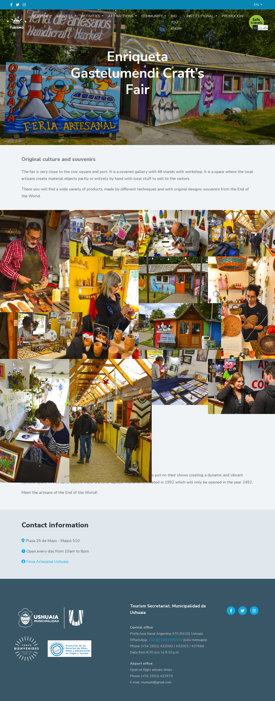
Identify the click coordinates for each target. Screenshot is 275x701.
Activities (92, 18)
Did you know (174, 24)
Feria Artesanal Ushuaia (47, 561)
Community (152, 18)
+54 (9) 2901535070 (165, 640)
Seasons (44, 18)
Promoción (228, 18)
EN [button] (257, 4)
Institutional (198, 18)
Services (67, 18)
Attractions (122, 18)
